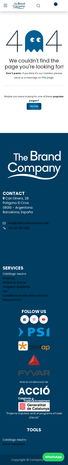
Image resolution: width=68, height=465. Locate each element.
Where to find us (14, 282)
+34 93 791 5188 (18, 228)
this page (47, 77)
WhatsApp (53, 457)
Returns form (12, 300)
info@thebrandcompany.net (28, 223)
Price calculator (14, 444)
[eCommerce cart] (45, 5)
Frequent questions (16, 287)
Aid (5, 291)
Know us (8, 278)
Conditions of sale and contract (25, 295)
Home (34, 106)
